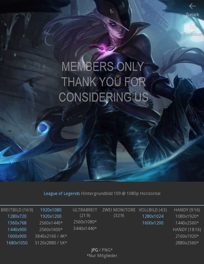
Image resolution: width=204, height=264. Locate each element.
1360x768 (17, 223)
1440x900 (17, 229)
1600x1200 (152, 223)
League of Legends (62, 193)
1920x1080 (50, 210)
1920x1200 (50, 216)
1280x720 (17, 216)
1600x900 (17, 236)
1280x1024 (152, 216)
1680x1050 (17, 243)
